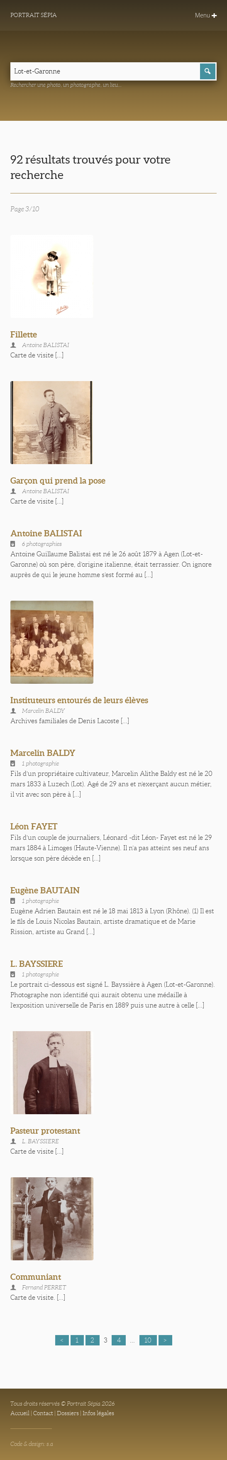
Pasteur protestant (45, 1130)
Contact (43, 1413)
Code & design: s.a (31, 1443)
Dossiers (68, 1413)
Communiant (35, 1276)
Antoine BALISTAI (46, 533)
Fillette (23, 334)
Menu (206, 15)
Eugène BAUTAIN (45, 890)
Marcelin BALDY (43, 753)
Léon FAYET (34, 826)
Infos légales (98, 1413)
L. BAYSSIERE (36, 963)
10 (147, 1340)
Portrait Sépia (33, 15)
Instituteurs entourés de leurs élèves (79, 700)
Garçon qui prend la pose (57, 480)
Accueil (19, 1413)
